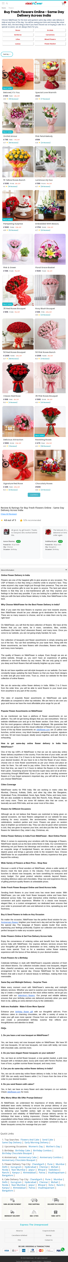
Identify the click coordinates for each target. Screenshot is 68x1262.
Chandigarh (38, 1164)
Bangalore (7, 1175)
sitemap (48, 1235)
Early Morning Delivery (37, 1142)
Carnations (50, 35)
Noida (5, 1169)
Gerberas (18, 35)
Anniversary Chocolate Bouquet (18, 1160)
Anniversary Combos (51, 1157)
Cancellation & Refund (19, 1235)
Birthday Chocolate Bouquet (17, 1153)
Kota (51, 1184)
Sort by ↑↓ (6, 54)
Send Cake (47, 1139)
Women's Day (36, 1146)
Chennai (43, 1166)
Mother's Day (53, 1146)
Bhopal (41, 1169)
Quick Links (7, 1133)
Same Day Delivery (12, 1142)
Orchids (50, 30)
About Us (19, 1231)
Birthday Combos (42, 1150)
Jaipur (32, 1169)
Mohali (54, 1166)
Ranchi (5, 1172)
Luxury (17, 44)
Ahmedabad (29, 1172)
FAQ (19, 1240)
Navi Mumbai (18, 1169)
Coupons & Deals (48, 1231)
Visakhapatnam (56, 1172)
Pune (50, 1164)
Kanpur (16, 1172)
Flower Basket (50, 44)
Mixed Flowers (50, 39)
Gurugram (16, 1166)
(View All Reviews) (9, 514)
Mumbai (60, 1164)
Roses (18, 30)
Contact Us (48, 1240)
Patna (42, 1172)
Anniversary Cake (28, 1157)
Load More (34, 495)
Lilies (18, 39)
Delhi (5, 1166)
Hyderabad (30, 1166)
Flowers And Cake (30, 1139)
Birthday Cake (22, 1150)
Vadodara (54, 1169)
